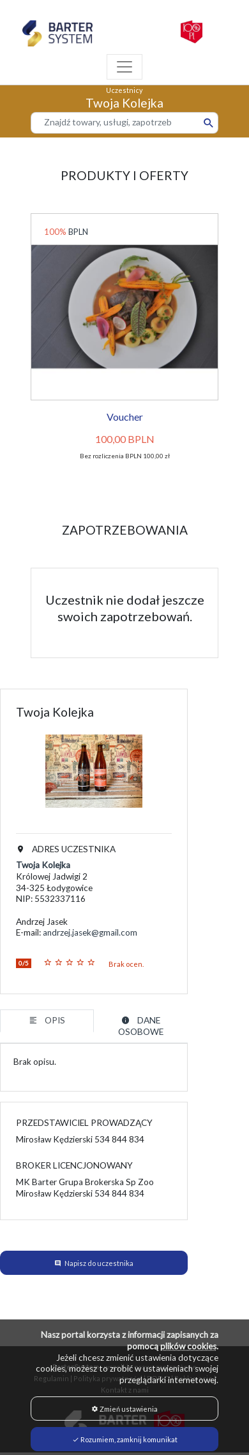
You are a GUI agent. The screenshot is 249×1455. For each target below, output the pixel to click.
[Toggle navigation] (124, 67)
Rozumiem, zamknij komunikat (124, 1439)
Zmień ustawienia (124, 1409)
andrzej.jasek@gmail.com (90, 932)
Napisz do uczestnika (98, 1263)
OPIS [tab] (47, 1020)
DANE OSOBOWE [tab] (140, 1026)
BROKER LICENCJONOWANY (74, 1165)
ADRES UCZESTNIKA (66, 849)
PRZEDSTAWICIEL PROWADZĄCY (84, 1123)
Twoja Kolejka (43, 865)
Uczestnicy (124, 90)
